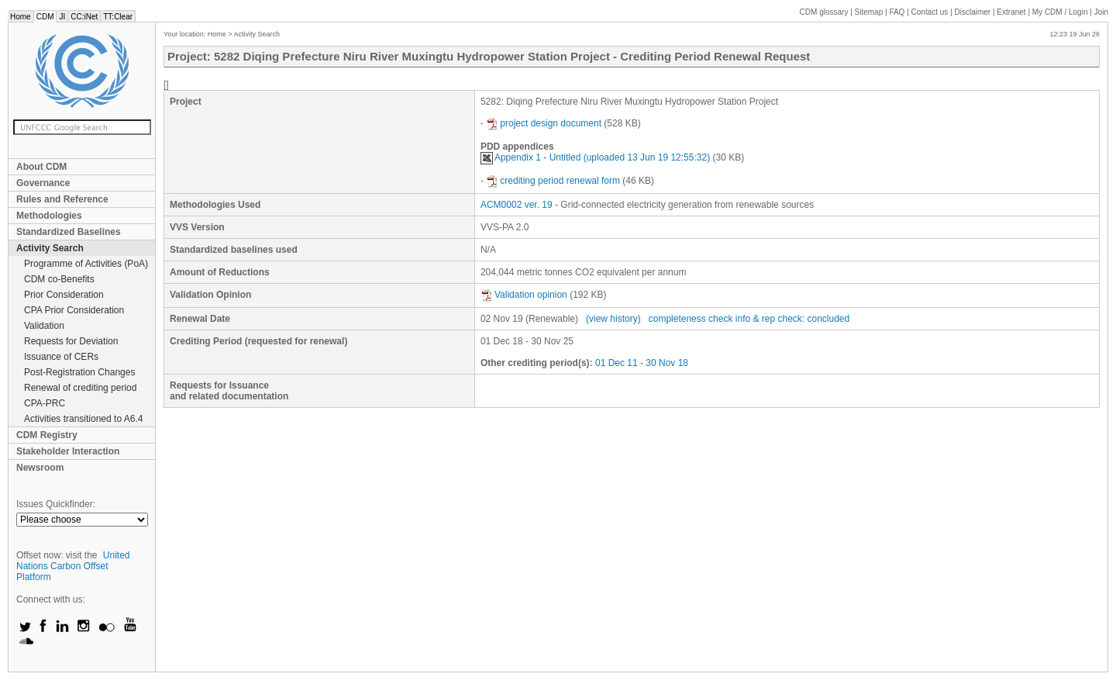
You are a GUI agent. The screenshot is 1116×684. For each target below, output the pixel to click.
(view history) (613, 318)
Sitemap (869, 12)
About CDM (41, 166)
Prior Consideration (64, 294)
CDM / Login (1061, 12)
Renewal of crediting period (80, 387)
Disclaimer (973, 12)
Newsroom (40, 467)
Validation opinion (523, 294)
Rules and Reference (62, 199)
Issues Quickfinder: (55, 504)
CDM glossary (824, 12)
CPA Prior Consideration (74, 310)
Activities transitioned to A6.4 (83, 418)
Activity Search (50, 248)
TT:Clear (118, 16)
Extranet (1011, 12)
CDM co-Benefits (59, 279)
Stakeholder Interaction (67, 451)
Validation (44, 325)
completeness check (691, 318)
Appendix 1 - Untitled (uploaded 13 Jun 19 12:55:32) (595, 157)
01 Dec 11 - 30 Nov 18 (641, 363)
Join (1101, 12)
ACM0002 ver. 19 (516, 204)
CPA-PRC (44, 403)
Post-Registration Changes (79, 372)
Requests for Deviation (71, 341)
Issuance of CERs (61, 356)
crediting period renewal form (553, 180)
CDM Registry (47, 435)
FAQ (896, 12)
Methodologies (49, 215)
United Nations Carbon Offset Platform (73, 566)
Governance (43, 183)
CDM (45, 16)
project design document (543, 123)
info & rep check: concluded (792, 318)
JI (62, 16)
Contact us (930, 12)
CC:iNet (84, 16)
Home (20, 16)
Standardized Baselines (68, 231)
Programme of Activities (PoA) (86, 263)
